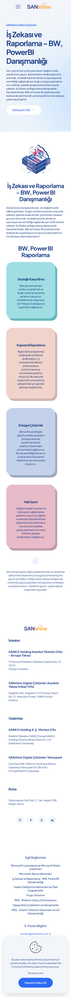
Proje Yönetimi (36, 895)
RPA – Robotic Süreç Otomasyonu (36, 900)
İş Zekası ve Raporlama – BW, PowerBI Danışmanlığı (35, 880)
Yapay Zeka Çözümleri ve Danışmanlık (35, 905)
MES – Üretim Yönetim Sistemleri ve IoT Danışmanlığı (36, 911)
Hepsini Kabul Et (36, 982)
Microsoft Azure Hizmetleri (35, 873)
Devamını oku (35, 973)
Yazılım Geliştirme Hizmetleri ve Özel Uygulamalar (35, 888)
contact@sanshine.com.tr (35, 933)
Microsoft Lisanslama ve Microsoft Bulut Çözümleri (35, 867)
